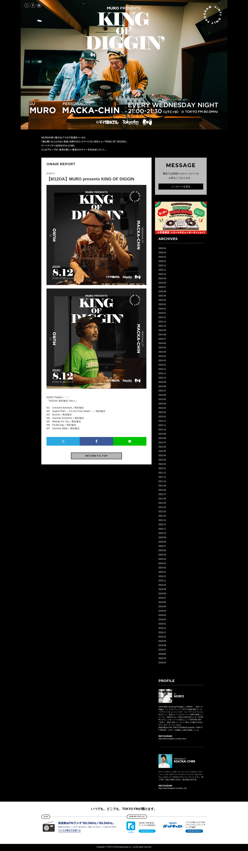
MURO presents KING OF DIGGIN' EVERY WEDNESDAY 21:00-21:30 (125, 28)
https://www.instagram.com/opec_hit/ (172, 788)
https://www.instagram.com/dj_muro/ (172, 739)
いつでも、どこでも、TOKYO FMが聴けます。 (124, 809)
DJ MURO (43, 107)
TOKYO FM (130, 122)
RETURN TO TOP (96, 455)
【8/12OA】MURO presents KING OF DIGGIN (90, 179)
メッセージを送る (180, 186)
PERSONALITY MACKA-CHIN (90, 107)
